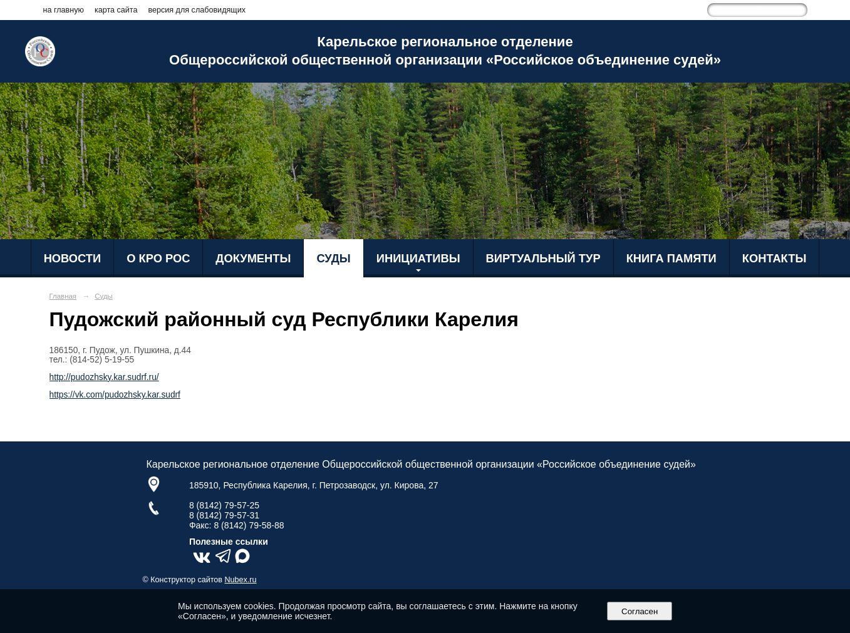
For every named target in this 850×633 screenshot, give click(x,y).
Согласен (640, 611)
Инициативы (418, 258)
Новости (72, 258)
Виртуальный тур (543, 258)
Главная (63, 296)
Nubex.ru (241, 579)
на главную (63, 10)
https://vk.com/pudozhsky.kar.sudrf (114, 394)
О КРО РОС (158, 258)
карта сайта (116, 10)
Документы (253, 258)
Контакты (774, 258)
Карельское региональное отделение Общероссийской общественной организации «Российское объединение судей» (445, 51)
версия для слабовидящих (196, 10)
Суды (333, 258)
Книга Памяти (671, 258)
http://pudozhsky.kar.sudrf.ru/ (104, 377)
